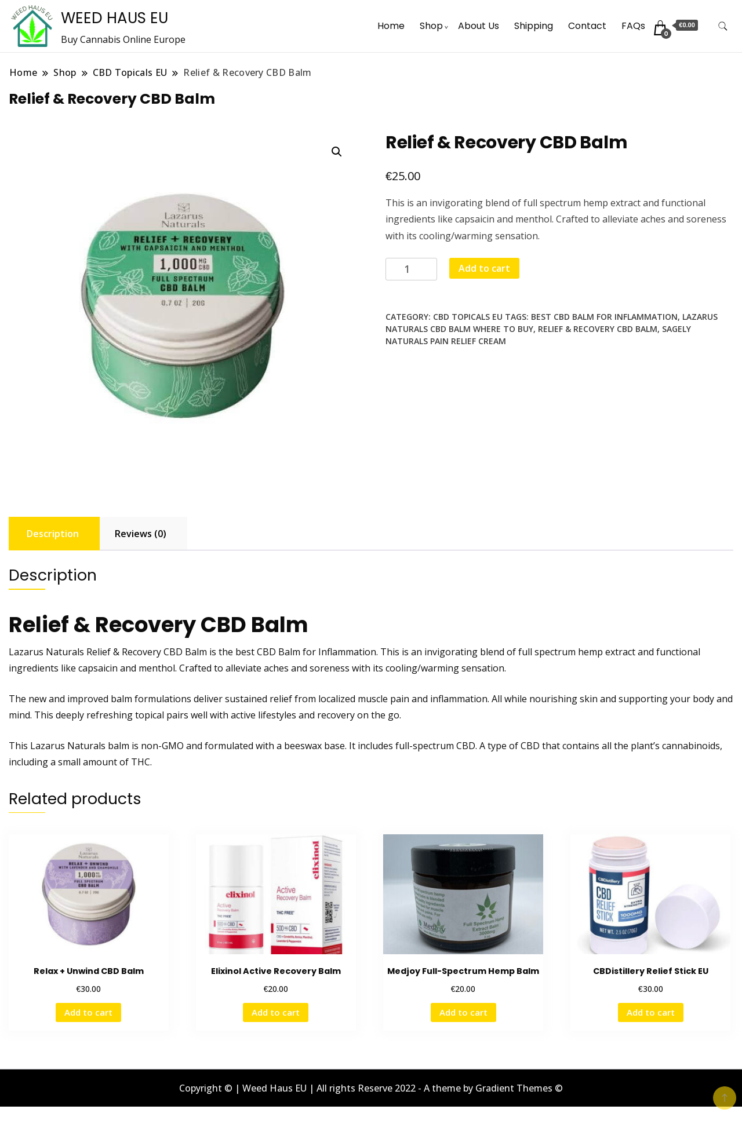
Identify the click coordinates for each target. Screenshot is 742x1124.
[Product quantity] (411, 269)
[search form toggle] (722, 26)
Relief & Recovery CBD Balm (597, 328)
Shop (431, 25)
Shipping (533, 25)
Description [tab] (53, 533)
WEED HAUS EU (114, 18)
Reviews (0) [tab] (140, 533)
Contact (587, 25)
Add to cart (484, 268)
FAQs (633, 25)
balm (118, 745)
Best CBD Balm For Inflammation (604, 316)
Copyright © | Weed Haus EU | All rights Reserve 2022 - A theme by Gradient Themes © (371, 1088)
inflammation (459, 698)
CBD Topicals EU (468, 316)
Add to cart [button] (88, 1012)
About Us (478, 25)
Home (391, 25)
